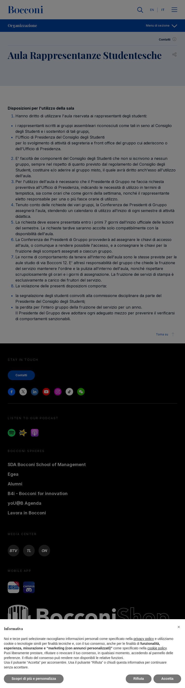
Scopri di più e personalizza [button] (34, 679)
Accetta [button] (167, 679)
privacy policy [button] (144, 639)
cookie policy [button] (156, 648)
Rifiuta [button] (138, 679)
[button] (179, 627)
